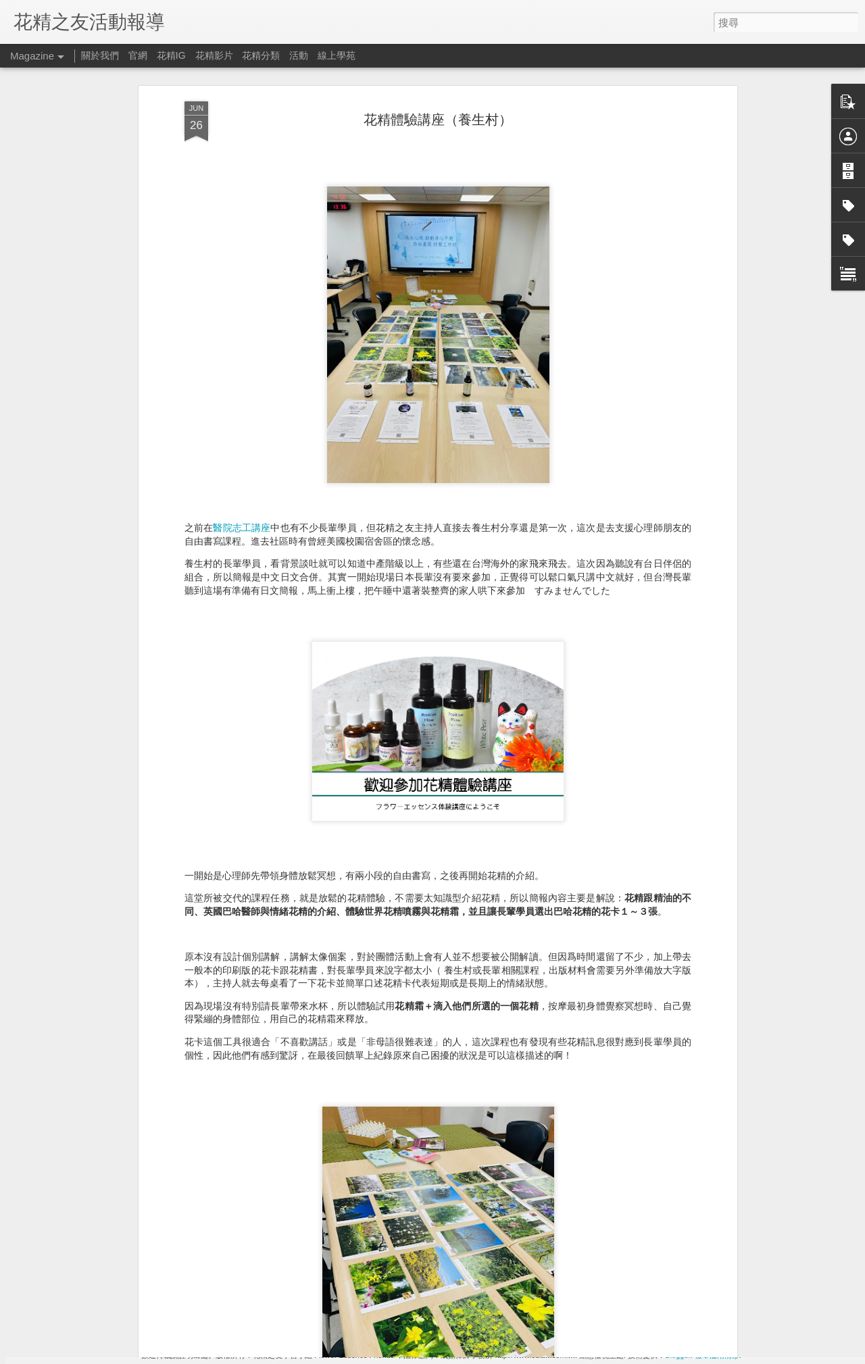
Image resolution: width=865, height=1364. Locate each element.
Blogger (677, 1355)
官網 (137, 55)
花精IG (171, 55)
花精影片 (214, 55)
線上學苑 (336, 55)
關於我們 (100, 55)
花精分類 (261, 55)
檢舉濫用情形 (717, 1355)
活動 (298, 55)
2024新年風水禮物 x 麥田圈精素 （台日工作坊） (413, 1196)
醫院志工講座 (241, 351)
